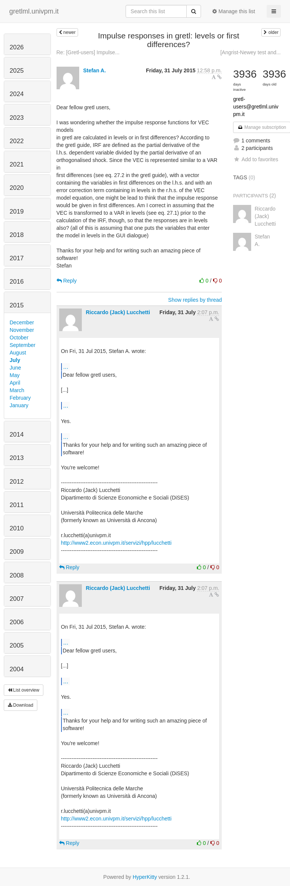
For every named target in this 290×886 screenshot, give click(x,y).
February (20, 398)
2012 (17, 481)
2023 (17, 117)
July (15, 360)
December (22, 322)
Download (21, 705)
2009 (17, 551)
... (65, 366)
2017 (17, 258)
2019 (17, 211)
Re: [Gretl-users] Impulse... (88, 52)
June (15, 368)
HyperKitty (145, 877)
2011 (17, 505)
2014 (17, 434)
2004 (17, 669)
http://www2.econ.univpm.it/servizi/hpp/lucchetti (116, 543)
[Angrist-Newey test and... (250, 52)
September (22, 345)
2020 (17, 187)
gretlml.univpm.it (34, 11)
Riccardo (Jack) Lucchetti (118, 312)
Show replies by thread (195, 300)
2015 (17, 305)
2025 (17, 70)
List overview (24, 690)
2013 (17, 457)
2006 (17, 622)
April (15, 383)
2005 (17, 645)
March (17, 390)
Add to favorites (255, 159)
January (19, 405)
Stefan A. (94, 70)
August (18, 353)
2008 (17, 575)
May (15, 375)
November (22, 330)
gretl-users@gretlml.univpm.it (255, 106)
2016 (17, 281)
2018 (17, 234)
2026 (17, 47)
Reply (67, 281)
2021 (17, 164)
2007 (17, 598)
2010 (17, 528)
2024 (17, 94)
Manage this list (233, 11)
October (19, 338)
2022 (17, 141)
